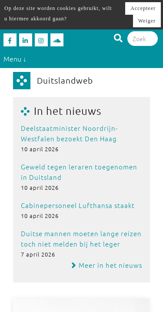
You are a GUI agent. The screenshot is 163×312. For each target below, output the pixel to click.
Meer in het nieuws (106, 265)
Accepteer (143, 8)
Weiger (147, 21)
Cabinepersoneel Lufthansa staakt (78, 205)
